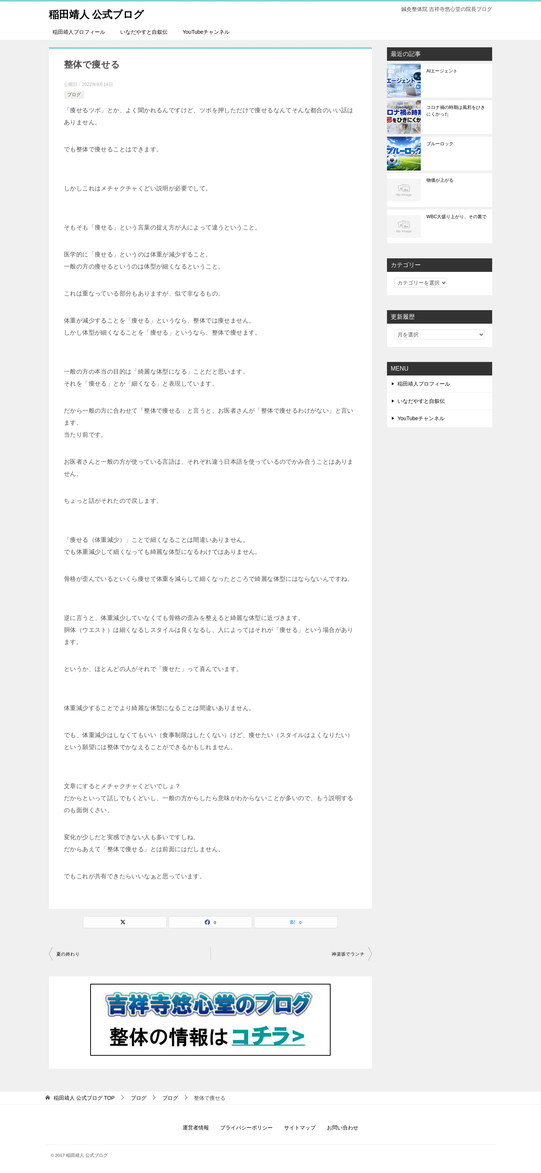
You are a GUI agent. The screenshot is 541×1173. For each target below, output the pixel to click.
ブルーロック (439, 143)
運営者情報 (196, 1128)
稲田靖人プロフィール (79, 32)
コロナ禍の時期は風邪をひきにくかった (455, 111)
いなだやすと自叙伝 (144, 32)
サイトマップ (300, 1128)
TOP (84, 1098)
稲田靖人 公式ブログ (101, 13)
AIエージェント (442, 71)
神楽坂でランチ (348, 954)
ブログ (74, 94)
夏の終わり (68, 954)
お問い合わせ (342, 1128)
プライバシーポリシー (246, 1128)
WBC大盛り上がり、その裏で (456, 216)
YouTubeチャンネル (206, 32)
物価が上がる (439, 180)
